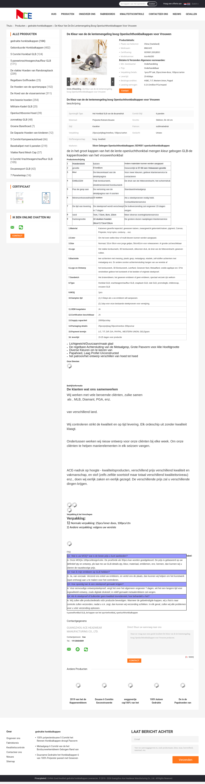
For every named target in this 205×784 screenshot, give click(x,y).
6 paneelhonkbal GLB (76, 613)
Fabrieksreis (107, 14)
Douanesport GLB (20, 168)
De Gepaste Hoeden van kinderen (29, 132)
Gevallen (191, 14)
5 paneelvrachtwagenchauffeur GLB (30, 60)
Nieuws (177, 14)
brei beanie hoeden (21, 99)
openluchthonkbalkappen (127, 613)
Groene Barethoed (20, 126)
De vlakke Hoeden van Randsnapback (31, 70)
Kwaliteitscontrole (132, 14)
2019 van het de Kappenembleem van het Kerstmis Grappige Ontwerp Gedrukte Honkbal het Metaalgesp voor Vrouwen (78, 701)
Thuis (9, 25)
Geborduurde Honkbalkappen (27, 47)
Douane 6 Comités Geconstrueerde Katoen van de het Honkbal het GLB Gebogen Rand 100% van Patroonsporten (104, 701)
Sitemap (10, 761)
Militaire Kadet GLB (21, 106)
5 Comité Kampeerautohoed (26, 139)
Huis (53, 14)
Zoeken (152, 4)
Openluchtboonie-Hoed (23, 113)
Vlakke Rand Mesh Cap (23, 152)
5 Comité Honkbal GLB (23, 54)
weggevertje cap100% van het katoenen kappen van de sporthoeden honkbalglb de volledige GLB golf (130, 701)
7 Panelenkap (18, 175)
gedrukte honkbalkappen (40, 25)
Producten (67, 14)
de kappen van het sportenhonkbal (100, 613)
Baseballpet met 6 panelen (25, 145)
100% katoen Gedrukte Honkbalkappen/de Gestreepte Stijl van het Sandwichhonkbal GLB (156, 701)
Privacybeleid (40, 778)
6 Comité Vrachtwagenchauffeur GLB (31, 159)
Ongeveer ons (87, 14)
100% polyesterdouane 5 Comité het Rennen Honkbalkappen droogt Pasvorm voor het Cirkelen (57, 739)
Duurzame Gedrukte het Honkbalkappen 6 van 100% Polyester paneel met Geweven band (58, 757)
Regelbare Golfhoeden (23, 80)
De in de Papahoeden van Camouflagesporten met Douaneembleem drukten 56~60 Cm (183, 701)
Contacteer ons (158, 14)
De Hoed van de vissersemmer (27, 93)
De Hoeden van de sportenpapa (28, 86)
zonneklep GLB (18, 119)
